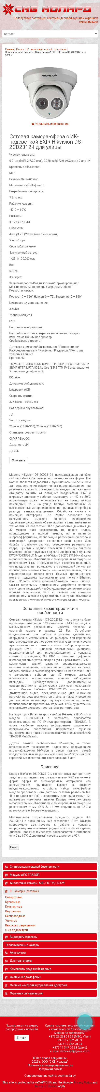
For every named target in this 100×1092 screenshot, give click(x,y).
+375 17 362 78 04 (69, 1044)
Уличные (11, 920)
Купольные (60, 49)
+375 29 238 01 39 (61, 1036)
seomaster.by (67, 1076)
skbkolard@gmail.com (74, 1051)
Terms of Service (45, 1086)
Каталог (20, 49)
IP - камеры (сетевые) (39, 49)
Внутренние (13, 911)
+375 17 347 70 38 (65, 1047)
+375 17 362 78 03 (69, 1040)
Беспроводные (15, 916)
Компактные (13, 906)
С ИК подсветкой (16, 930)
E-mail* (22, 1037)
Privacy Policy (83, 1082)
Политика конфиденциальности (50, 1065)
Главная (9, 49)
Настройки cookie (50, 1069)
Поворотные (13, 897)
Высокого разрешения (20, 925)
